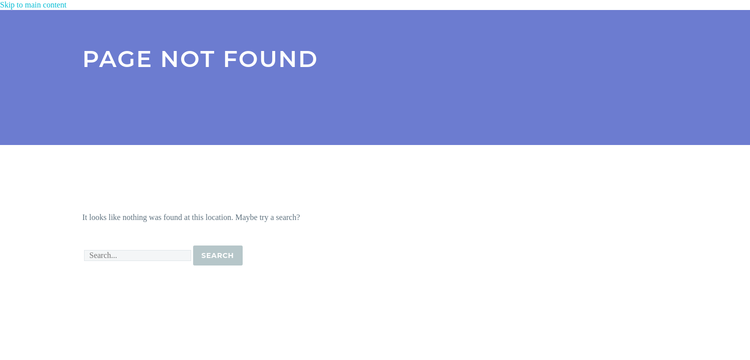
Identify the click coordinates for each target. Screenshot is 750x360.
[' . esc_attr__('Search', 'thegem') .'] (137, 255)
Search (218, 255)
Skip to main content (33, 4)
